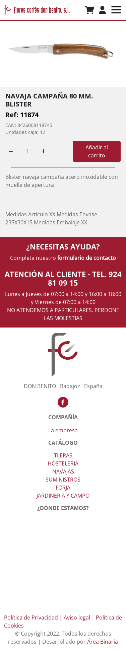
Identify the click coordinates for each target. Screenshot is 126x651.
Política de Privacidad (31, 617)
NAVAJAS (63, 471)
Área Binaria (102, 641)
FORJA (63, 487)
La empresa (63, 430)
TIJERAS (63, 455)
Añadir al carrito (96, 151)
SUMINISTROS (63, 479)
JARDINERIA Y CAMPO (63, 495)
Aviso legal (77, 617)
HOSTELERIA (63, 463)
